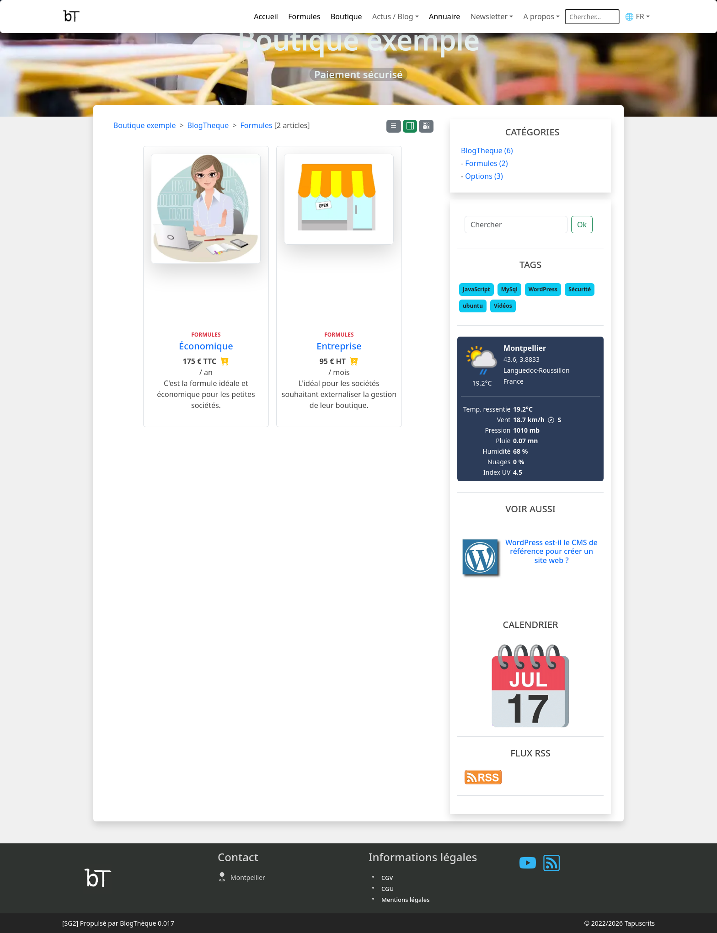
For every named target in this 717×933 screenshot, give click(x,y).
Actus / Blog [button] (392, 16)
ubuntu (473, 306)
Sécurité (579, 289)
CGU (387, 889)
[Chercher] (516, 224)
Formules (304, 16)
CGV (387, 878)
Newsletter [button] (489, 16)
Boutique (346, 16)
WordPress (543, 289)
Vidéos (503, 306)
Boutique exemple (144, 125)
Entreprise (338, 346)
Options (484, 176)
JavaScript (476, 289)
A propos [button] (539, 16)
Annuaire (444, 16)
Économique (206, 346)
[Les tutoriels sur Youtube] (531, 863)
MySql (509, 289)
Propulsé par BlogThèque (118, 923)
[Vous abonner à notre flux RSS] (555, 863)
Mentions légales (405, 899)
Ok (582, 225)
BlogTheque (208, 125)
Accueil (266, 16)
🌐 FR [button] (634, 16)
